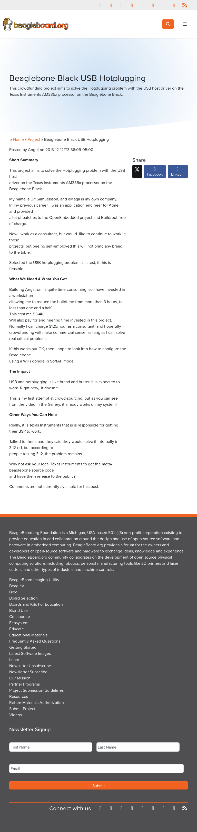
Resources (18, 696)
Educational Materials (28, 635)
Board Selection (23, 598)
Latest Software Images (30, 653)
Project (34, 139)
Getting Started (22, 647)
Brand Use (18, 610)
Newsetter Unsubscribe (30, 665)
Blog (13, 592)
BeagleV (16, 586)
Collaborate (19, 616)
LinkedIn (177, 173)
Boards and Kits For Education (36, 604)
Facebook (155, 173)
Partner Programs (24, 684)
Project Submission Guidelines (36, 690)
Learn (14, 659)
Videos (15, 715)
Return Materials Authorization (36, 702)
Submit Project (22, 708)
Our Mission (20, 678)
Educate (16, 629)
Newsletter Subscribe (28, 672)
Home (18, 139)
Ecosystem (18, 622)
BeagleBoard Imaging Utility (34, 579)
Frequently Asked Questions (34, 641)
